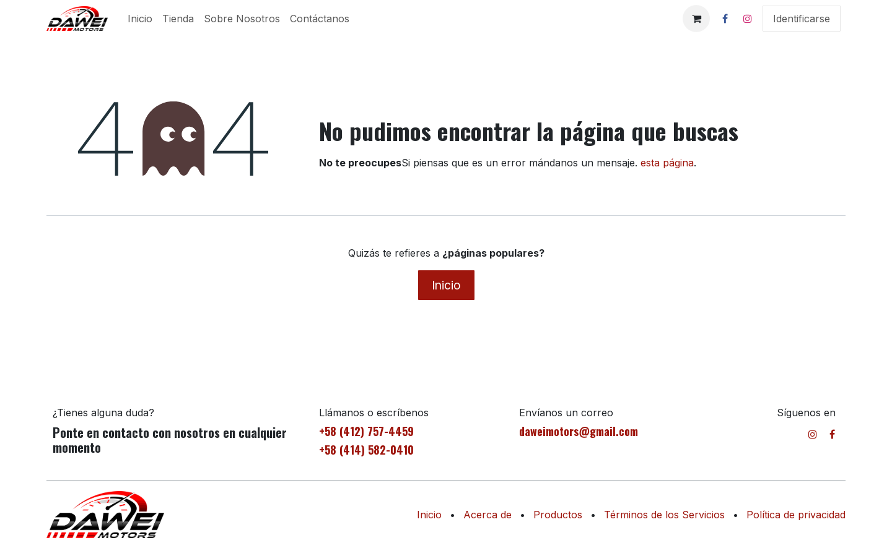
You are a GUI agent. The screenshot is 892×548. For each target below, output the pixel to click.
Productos (557, 514)
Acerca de (487, 514)
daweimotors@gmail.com (578, 431)
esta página (667, 162)
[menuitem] (140, 18)
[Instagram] (748, 18)
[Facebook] (725, 18)
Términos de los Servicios (664, 514)
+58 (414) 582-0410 (366, 450)
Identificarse (801, 18)
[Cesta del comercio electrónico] (696, 18)
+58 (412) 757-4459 (366, 431)
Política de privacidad (796, 514)
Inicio (446, 285)
